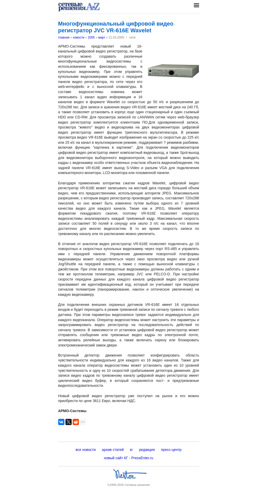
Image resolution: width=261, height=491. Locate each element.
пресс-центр (171, 450)
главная (64, 37)
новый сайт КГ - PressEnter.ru (128, 458)
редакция (147, 450)
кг (131, 450)
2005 (91, 37)
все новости (86, 450)
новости (78, 37)
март (101, 37)
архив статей (113, 450)
